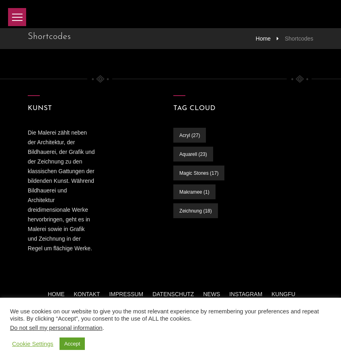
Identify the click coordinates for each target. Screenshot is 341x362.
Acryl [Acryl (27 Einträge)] (189, 135)
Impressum (126, 294)
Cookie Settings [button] (32, 344)
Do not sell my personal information (56, 328)
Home (263, 38)
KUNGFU (283, 294)
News (211, 294)
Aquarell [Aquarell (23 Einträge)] (193, 154)
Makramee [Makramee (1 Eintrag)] (194, 192)
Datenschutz (173, 294)
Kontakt (87, 294)
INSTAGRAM (245, 294)
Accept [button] (72, 344)
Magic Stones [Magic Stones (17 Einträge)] (198, 173)
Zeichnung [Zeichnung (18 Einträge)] (195, 211)
